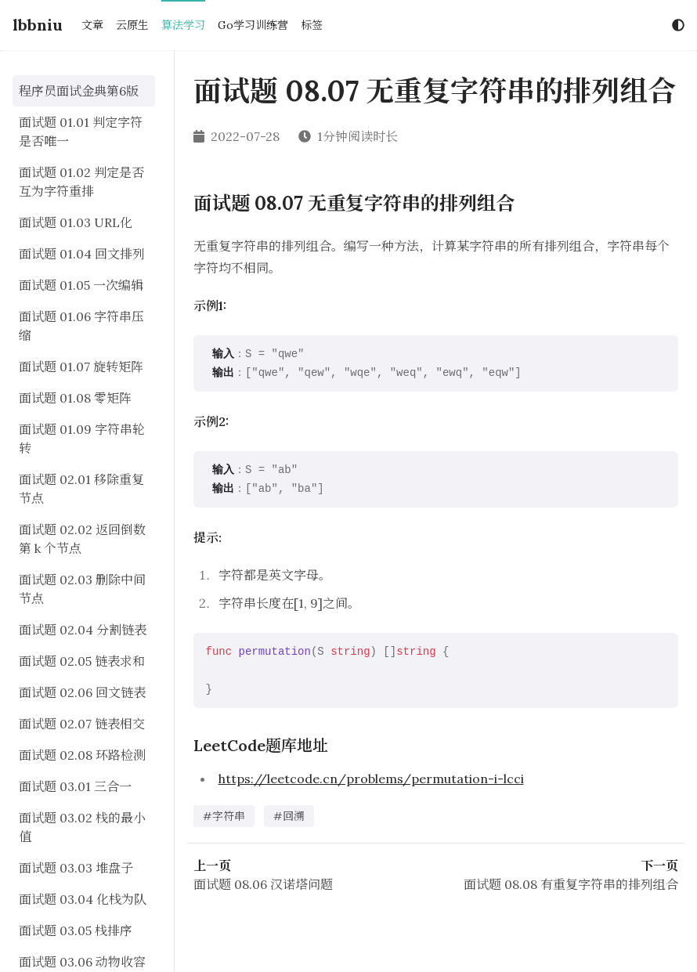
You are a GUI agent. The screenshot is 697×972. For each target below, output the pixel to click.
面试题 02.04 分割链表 (82, 630)
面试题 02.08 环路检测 (82, 755)
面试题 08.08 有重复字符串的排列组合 (571, 884)
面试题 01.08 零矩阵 (75, 398)
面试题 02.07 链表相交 (82, 724)
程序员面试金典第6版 (79, 91)
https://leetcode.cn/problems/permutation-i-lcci (371, 778)
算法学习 (183, 25)
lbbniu (38, 24)
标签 (312, 25)
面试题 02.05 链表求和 (82, 661)
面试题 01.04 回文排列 (82, 254)
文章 (92, 25)
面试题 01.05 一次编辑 (81, 285)
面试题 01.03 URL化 (75, 222)
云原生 (132, 25)
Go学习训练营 (253, 25)
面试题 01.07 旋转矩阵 (81, 366)
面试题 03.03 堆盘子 (76, 868)
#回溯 (289, 816)
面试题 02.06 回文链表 (82, 692)
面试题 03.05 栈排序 (75, 930)
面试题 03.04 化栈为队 (82, 899)
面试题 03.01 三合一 (75, 786)
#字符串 (224, 816)
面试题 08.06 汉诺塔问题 (263, 884)
